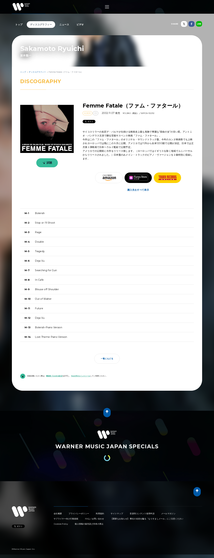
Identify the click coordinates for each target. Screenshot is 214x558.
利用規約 (100, 513)
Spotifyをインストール (80, 376)
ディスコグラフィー (41, 24)
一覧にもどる (107, 358)
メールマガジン (168, 513)
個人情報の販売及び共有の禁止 (89, 524)
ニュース (64, 24)
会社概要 (58, 513)
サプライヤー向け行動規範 (66, 518)
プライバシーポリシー (79, 513)
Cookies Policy (61, 524)
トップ (19, 24)
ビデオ (80, 24)
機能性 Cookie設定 (54, 376)
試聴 (46, 162)
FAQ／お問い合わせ (94, 518)
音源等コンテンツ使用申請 (142, 513)
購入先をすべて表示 (138, 189)
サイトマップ (117, 513)
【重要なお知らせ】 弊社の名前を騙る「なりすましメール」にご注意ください (147, 518)
